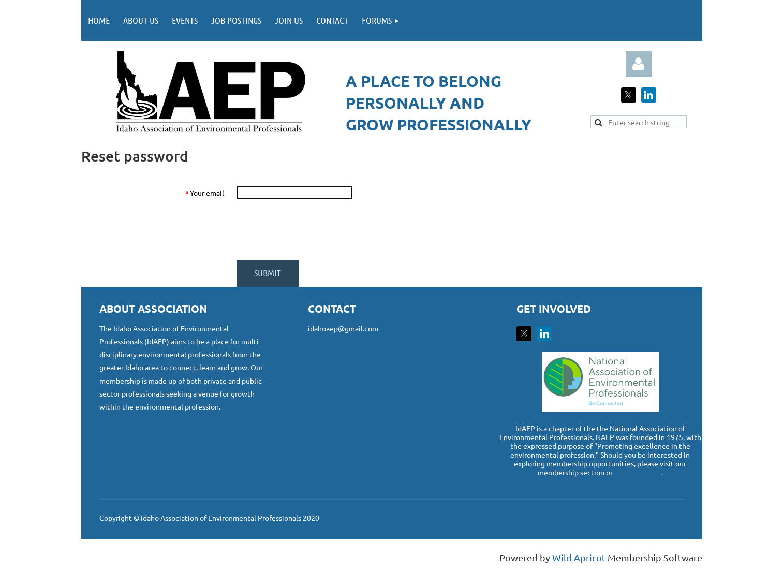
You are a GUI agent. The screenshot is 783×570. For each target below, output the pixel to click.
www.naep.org (637, 472)
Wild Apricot (578, 557)
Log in (639, 64)
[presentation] (315, 230)
